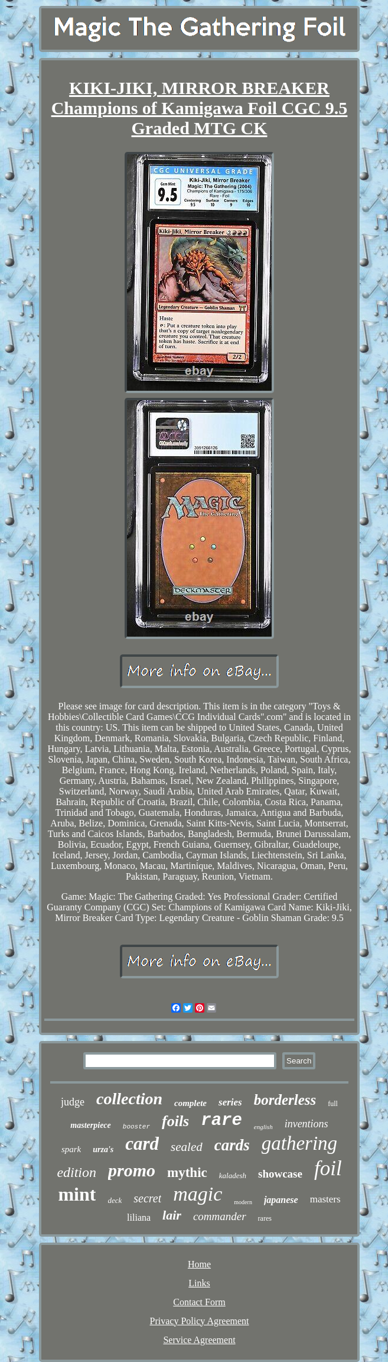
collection (129, 1098)
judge (72, 1102)
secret (147, 1198)
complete (190, 1103)
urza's (103, 1149)
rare (221, 1120)
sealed (187, 1147)
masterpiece (90, 1125)
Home (199, 1264)
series (230, 1102)
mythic (187, 1172)
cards (232, 1145)
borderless (285, 1100)
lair (171, 1215)
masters (325, 1199)
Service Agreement (199, 1340)
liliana (139, 1217)
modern (243, 1202)
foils (175, 1121)
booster (136, 1126)
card (142, 1143)
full (333, 1104)
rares (265, 1218)
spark (71, 1149)
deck (114, 1200)
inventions (306, 1124)
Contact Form (199, 1302)
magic (197, 1194)
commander (219, 1216)
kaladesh (232, 1175)
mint (77, 1194)
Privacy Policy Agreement (199, 1321)
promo (131, 1170)
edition (76, 1172)
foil (328, 1168)
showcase (280, 1174)
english (263, 1126)
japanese (281, 1200)
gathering (299, 1143)
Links (199, 1283)
